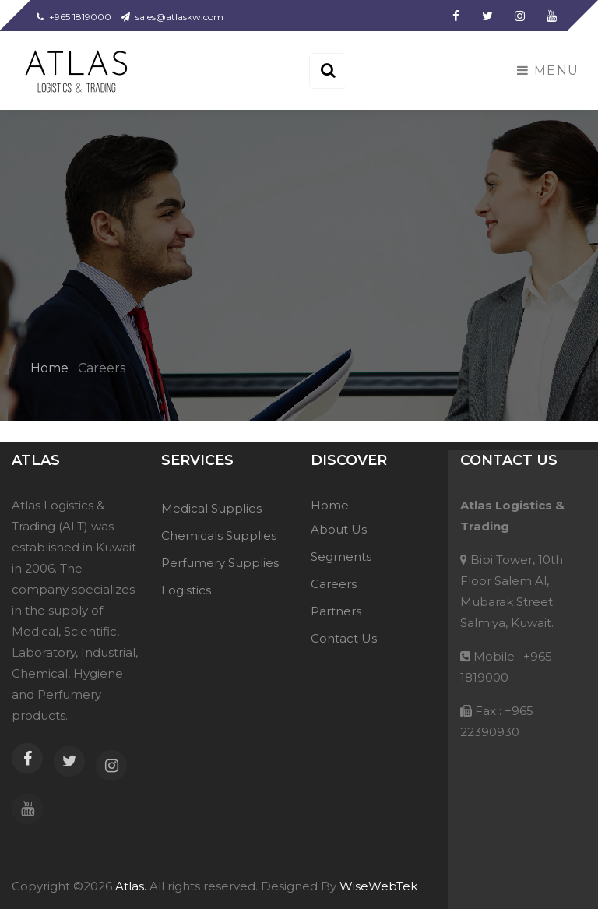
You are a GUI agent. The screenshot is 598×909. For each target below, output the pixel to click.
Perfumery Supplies (220, 562)
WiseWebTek (378, 886)
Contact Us (344, 638)
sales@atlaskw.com (172, 17)
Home (51, 368)
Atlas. (129, 886)
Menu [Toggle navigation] (548, 70)
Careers (334, 583)
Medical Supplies (211, 508)
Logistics (186, 590)
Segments (341, 556)
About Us (339, 529)
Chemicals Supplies (218, 535)
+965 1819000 (74, 17)
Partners (336, 611)
